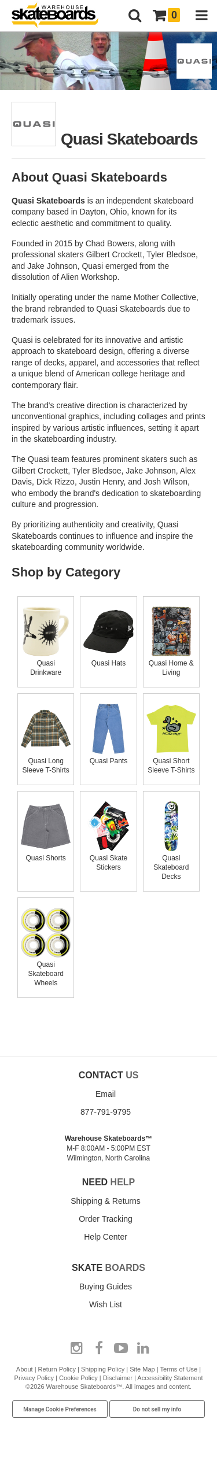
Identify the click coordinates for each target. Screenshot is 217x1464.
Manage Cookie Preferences (60, 1409)
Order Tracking (106, 1218)
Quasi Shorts (46, 853)
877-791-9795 (105, 1112)
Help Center (105, 1236)
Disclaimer (118, 1377)
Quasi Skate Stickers (108, 858)
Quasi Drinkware (46, 663)
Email (105, 1094)
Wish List (105, 1304)
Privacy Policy (34, 1377)
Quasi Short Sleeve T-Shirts (171, 761)
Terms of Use (178, 1369)
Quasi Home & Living (171, 663)
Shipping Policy (102, 1369)
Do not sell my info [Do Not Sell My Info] (157, 1409)
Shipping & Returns (106, 1201)
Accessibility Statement (170, 1377)
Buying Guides (105, 1286)
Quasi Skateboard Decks (171, 863)
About (24, 1369)
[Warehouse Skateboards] (61, 16)
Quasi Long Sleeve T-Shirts (46, 761)
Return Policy (57, 1369)
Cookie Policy (78, 1377)
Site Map (142, 1369)
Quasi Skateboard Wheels (46, 969)
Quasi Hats (108, 658)
